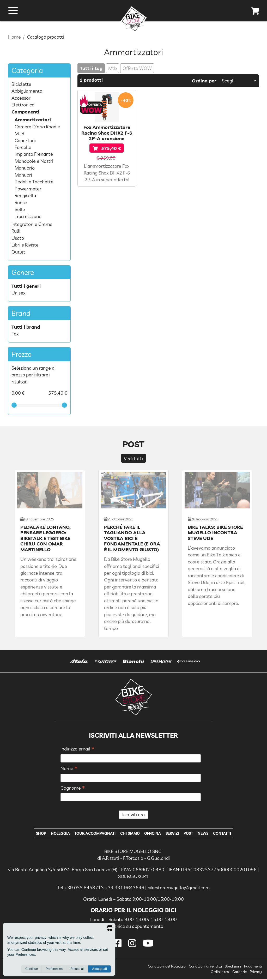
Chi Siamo (130, 833)
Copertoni (25, 140)
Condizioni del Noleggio (167, 966)
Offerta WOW (137, 68)
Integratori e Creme (31, 224)
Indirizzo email (77, 749)
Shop (41, 833)
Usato (17, 238)
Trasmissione (28, 216)
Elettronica (22, 104)
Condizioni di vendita (205, 966)
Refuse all (77, 969)
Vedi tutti (133, 458)
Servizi (172, 833)
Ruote (21, 202)
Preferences (54, 969)
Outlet (18, 252)
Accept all (99, 969)
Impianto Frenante (34, 154)
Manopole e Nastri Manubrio (34, 164)
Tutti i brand (25, 327)
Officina (152, 833)
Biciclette (21, 84)
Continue (31, 969)
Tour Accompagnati (95, 833)
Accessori (21, 98)
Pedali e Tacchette (34, 181)
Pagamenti (253, 966)
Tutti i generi (26, 286)
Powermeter (28, 188)
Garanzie (239, 971)
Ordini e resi (220, 971)
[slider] (14, 405)
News (203, 833)
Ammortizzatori (33, 119)
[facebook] (118, 943)
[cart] (255, 12)
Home (14, 37)
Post (188, 833)
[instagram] (133, 943)
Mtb (112, 68)
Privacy (256, 971)
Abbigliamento (26, 91)
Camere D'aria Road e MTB (37, 130)
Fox (15, 334)
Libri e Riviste (25, 245)
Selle (20, 209)
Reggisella (25, 195)
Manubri (23, 175)
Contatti (222, 833)
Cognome (72, 788)
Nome (68, 768)
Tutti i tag (91, 68)
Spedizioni (233, 966)
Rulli (15, 231)
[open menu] (13, 11)
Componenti (25, 112)
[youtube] (148, 943)
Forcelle (23, 147)
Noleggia (60, 833)
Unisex (18, 293)
